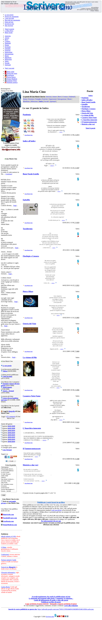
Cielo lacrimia (7, 376)
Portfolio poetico (11, 82)
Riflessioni (8, 59)
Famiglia (7, 48)
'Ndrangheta (9, 467)
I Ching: (3, 547)
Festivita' (8, 50)
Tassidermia (27, 229)
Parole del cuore (11, 73)
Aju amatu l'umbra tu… (9, 479)
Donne (7, 45)
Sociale (7, 63)
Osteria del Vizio (29, 324)
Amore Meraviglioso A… (9, 489)
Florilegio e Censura (31, 256)
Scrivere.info (50, 616)
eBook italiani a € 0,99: (8, 536)
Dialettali (8, 43)
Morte (7, 56)
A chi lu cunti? (9, 472)
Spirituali (8, 65)
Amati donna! (7, 387)
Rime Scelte (9, 32)
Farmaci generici (6, 560)
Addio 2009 (9, 476)
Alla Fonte (9, 483)
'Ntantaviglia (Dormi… (9, 469)
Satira (6, 61)
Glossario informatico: (8, 572)
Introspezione (9, 54)
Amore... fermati (8, 391)
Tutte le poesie (9, 29)
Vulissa (5, 371)
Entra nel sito (9, 22)
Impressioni (8, 52)
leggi (15, 205)
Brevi (6, 39)
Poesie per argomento (12, 16)
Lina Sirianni (7, 450)
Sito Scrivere (9, 25)
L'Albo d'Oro (9, 31)
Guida (14, 560)
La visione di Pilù (30, 357)
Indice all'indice (29, 141)
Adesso (9, 477)
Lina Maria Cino (28, 135)
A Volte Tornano (9, 474)
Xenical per (8, 567)
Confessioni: (5, 554)
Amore (7, 38)
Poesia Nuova (10, 77)
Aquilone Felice (11, 80)
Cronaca (7, 41)
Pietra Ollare (28, 291)
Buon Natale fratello (31, 174)
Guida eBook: (5, 587)
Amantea (9, 486)
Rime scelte (9, 71)
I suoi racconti (9, 18)
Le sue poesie (9, 15)
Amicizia (8, 36)
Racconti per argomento (12, 20)
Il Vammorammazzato (32, 449)
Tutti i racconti (9, 68)
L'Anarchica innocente (32, 428)
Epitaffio (26, 200)
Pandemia (27, 115)
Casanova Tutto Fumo (31, 396)
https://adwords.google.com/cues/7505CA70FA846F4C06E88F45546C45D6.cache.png (66, 609)
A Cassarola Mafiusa (9, 471)
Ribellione (8, 57)
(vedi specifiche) (56, 510)
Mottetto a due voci (30, 465)
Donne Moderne (11, 79)
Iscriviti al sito (9, 24)
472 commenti (10, 416)
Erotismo (8, 47)
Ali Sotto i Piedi (9, 481)
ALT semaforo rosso (9, 484)
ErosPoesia (9, 75)
